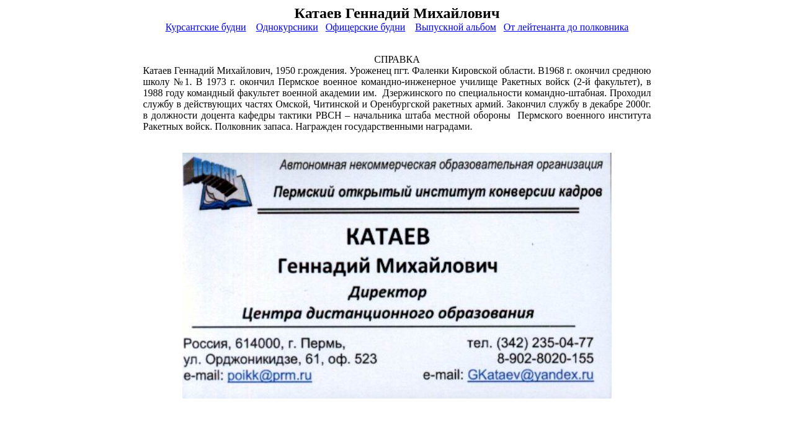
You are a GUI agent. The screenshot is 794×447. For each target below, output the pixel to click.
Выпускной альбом (455, 27)
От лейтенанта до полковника (566, 27)
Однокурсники (287, 27)
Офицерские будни (365, 27)
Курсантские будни (206, 27)
